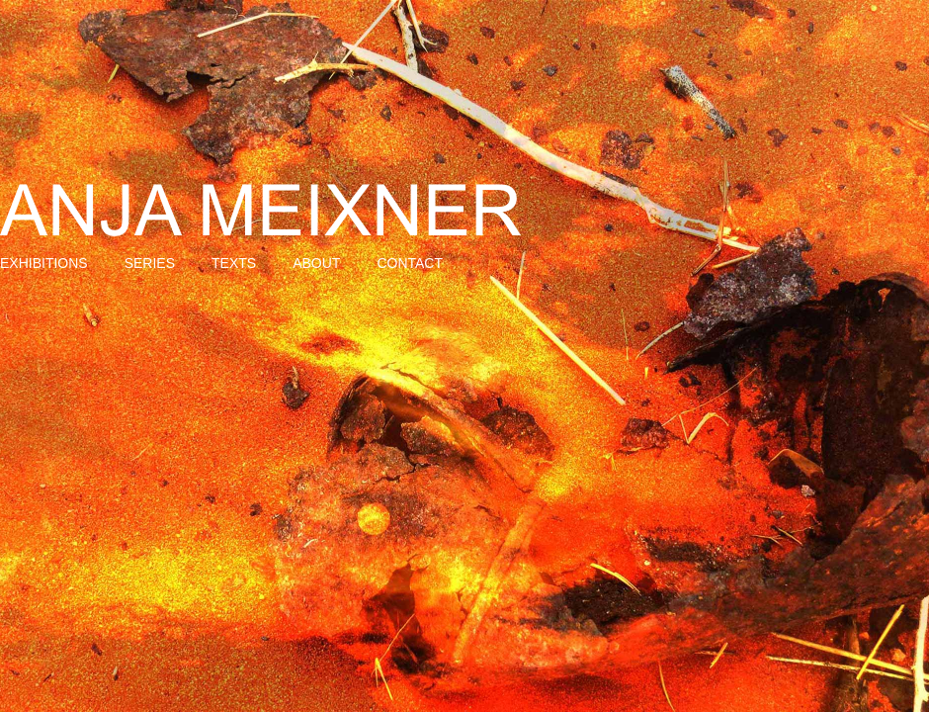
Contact (410, 263)
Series (150, 263)
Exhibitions (44, 263)
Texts (233, 263)
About (316, 263)
